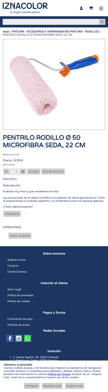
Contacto (13, 265)
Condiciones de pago (20, 318)
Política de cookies (18, 301)
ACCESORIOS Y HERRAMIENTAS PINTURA (54, 31)
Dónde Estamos (17, 271)
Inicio (6, 31)
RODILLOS (92, 31)
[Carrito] (91, 8)
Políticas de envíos (18, 324)
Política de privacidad (20, 295)
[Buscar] (51, 22)
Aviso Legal (14, 289)
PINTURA (18, 31)
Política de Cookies (59, 374)
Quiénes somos (16, 259)
